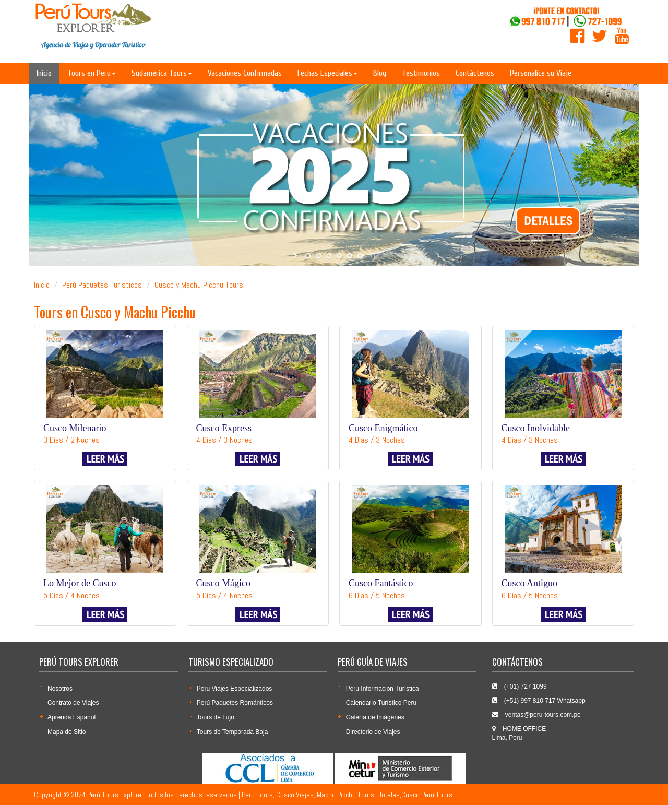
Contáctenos (475, 73)
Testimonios (421, 73)
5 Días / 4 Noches (71, 595)
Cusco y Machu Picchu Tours (198, 284)
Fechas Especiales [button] (327, 73)
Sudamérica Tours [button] (162, 73)
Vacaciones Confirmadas (245, 73)
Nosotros (60, 688)
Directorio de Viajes (373, 732)
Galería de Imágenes (375, 717)
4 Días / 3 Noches (224, 439)
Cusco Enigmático (383, 428)
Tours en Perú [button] (91, 73)
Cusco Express (224, 428)
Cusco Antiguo (530, 583)
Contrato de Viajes (73, 702)
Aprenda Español (71, 717)
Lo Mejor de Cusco (79, 583)
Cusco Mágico (223, 583)
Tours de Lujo (215, 717)
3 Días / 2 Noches (71, 439)
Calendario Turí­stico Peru (381, 702)
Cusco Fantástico (381, 583)
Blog (379, 73)
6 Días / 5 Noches (377, 595)
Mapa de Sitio (66, 732)
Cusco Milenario (74, 428)
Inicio (44, 73)
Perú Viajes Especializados (234, 688)
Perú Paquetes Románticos (235, 702)
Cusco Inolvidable (536, 428)
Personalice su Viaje (540, 73)
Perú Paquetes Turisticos (102, 284)
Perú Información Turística (382, 688)
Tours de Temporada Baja (232, 732)
